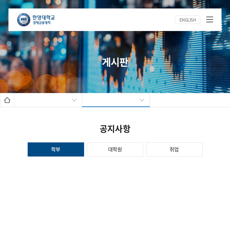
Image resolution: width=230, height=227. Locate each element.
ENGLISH (187, 20)
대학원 (115, 149)
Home (7, 100)
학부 (55, 149)
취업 (174, 149)
